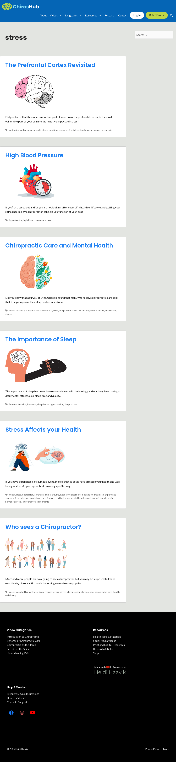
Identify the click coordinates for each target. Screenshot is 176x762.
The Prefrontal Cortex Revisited (50, 65)
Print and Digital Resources (109, 644)
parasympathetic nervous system (41, 310)
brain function (50, 130)
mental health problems (83, 498)
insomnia (31, 404)
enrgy (12, 592)
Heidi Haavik (21, 749)
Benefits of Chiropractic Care (23, 640)
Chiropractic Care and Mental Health (59, 245)
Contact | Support (17, 702)
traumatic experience (105, 494)
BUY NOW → (156, 15)
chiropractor (29, 501)
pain (110, 130)
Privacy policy (152, 749)
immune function (17, 404)
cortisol (60, 498)
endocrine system (18, 130)
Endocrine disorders (70, 494)
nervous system (99, 130)
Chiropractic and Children (21, 644)
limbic (48, 494)
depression (111, 310)
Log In (137, 15)
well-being (10, 595)
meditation (87, 494)
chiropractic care (103, 592)
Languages (74, 15)
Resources (94, 15)
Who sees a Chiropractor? (43, 527)
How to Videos (15, 697)
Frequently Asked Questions (23, 693)
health (116, 592)
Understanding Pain (18, 653)
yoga (67, 498)
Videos (57, 15)
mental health (35, 130)
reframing (50, 498)
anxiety (85, 310)
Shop (96, 653)
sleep (67, 404)
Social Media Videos (104, 640)
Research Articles (103, 649)
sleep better (22, 592)
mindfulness (15, 494)
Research (109, 15)
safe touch (101, 498)
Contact (123, 15)
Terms (166, 749)
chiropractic (42, 501)
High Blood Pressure (34, 155)
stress (61, 130)
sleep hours (43, 404)
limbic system (16, 310)
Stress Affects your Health (43, 429)
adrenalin (39, 494)
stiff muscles (19, 498)
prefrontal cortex (74, 130)
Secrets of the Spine (18, 649)
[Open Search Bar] (171, 15)
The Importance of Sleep (40, 339)
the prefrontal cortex (70, 310)
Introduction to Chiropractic (23, 636)
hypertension (16, 220)
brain (87, 130)
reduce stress (52, 592)
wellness (33, 592)
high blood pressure (34, 220)
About (43, 15)
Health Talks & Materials (107, 636)
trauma (55, 494)
